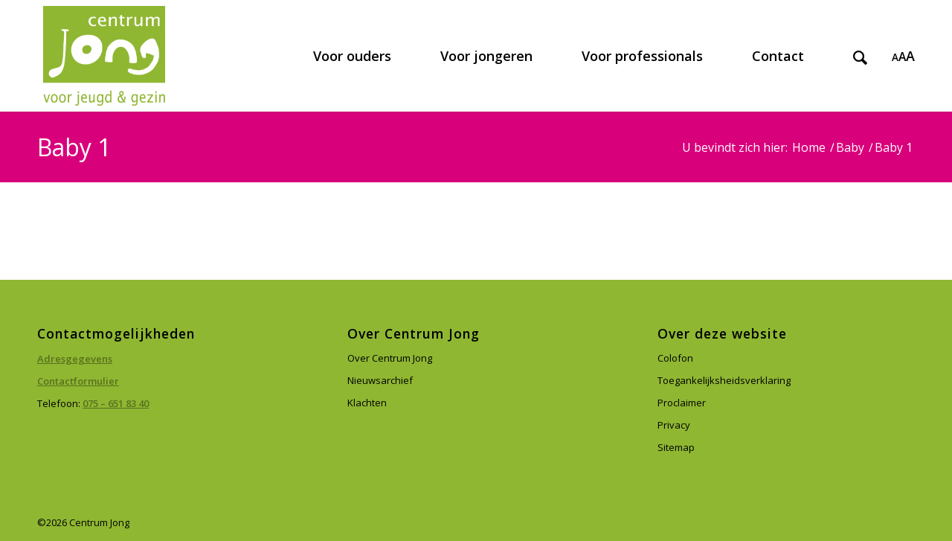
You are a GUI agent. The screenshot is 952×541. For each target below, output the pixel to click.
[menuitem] (352, 56)
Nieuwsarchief (380, 380)
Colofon (675, 358)
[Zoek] (860, 56)
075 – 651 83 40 (116, 403)
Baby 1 (74, 147)
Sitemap (676, 447)
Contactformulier (78, 381)
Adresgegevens (74, 358)
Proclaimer (681, 402)
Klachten (367, 402)
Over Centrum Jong (389, 358)
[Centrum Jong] (104, 56)
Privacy (673, 425)
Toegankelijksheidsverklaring (724, 380)
